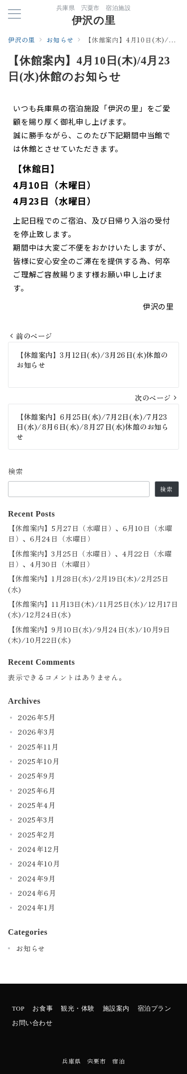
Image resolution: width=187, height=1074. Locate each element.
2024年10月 (39, 863)
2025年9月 (36, 776)
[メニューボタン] (14, 14)
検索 (15, 471)
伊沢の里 (93, 20)
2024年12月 (38, 849)
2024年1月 (36, 907)
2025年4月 (37, 805)
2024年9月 (37, 878)
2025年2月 (36, 834)
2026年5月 (37, 717)
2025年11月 (38, 747)
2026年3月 (36, 732)
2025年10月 (38, 761)
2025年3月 (36, 819)
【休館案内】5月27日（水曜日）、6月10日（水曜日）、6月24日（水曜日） (90, 533)
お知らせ (30, 948)
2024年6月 (37, 893)
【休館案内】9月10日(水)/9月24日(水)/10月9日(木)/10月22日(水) (89, 634)
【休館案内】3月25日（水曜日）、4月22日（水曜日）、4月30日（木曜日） (90, 558)
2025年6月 (37, 791)
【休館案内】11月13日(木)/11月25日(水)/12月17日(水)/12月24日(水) (93, 609)
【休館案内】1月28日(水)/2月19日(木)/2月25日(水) (88, 583)
